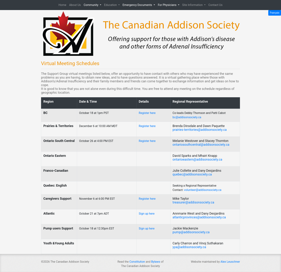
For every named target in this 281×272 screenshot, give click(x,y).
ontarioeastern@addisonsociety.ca (197, 159)
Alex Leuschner (230, 261)
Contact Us (215, 5)
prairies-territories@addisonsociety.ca (200, 130)
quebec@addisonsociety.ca (192, 174)
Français (274, 12)
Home (63, 5)
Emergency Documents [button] (138, 5)
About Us (75, 5)
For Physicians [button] (167, 5)
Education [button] (111, 5)
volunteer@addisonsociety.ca (203, 190)
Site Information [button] (192, 5)
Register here (147, 113)
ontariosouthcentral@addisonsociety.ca (201, 144)
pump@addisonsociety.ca (191, 232)
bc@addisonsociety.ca (187, 117)
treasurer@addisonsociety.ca (193, 202)
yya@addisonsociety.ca (189, 247)
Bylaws (155, 261)
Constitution (137, 261)
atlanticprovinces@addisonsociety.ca (199, 217)
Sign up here (146, 213)
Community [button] (91, 5)
